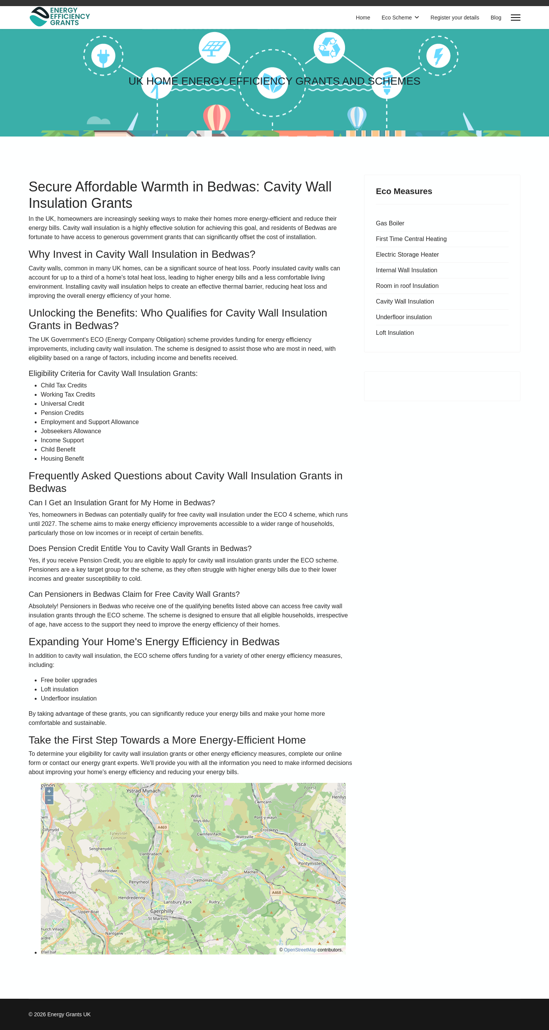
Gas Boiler (390, 223)
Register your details (454, 17)
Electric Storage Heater (407, 254)
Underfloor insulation (404, 317)
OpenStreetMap (300, 950)
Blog (496, 17)
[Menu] (515, 17)
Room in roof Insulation (407, 286)
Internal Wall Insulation (406, 270)
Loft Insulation (395, 332)
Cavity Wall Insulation (405, 301)
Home (363, 17)
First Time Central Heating (411, 239)
